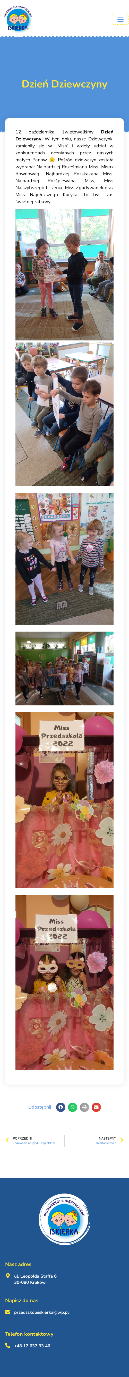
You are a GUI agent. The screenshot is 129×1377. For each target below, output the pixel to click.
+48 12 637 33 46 (32, 1346)
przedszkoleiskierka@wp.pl (41, 1312)
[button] (120, 19)
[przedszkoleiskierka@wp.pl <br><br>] (7, 1312)
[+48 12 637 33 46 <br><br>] (7, 1345)
